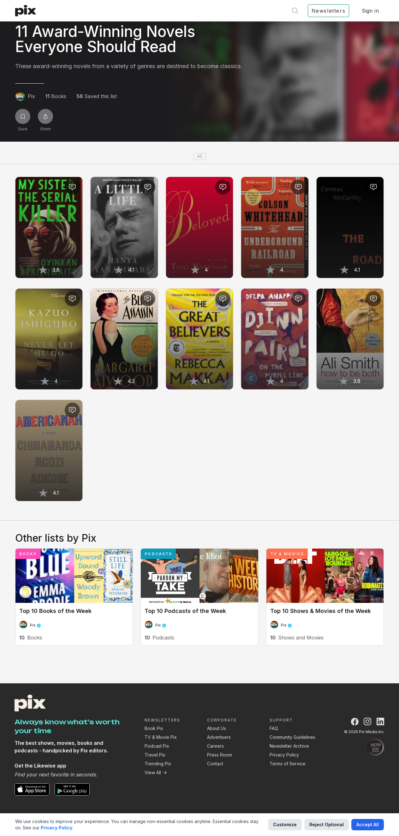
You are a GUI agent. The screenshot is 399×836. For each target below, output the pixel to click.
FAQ (274, 728)
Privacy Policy (284, 754)
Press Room (219, 754)
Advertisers (219, 737)
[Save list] (22, 116)
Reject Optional (326, 824)
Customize (285, 824)
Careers (215, 746)
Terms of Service (288, 763)
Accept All (367, 824)
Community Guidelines (292, 737)
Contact (215, 763)
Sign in (370, 11)
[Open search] (295, 11)
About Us (216, 728)
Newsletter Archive (289, 746)
